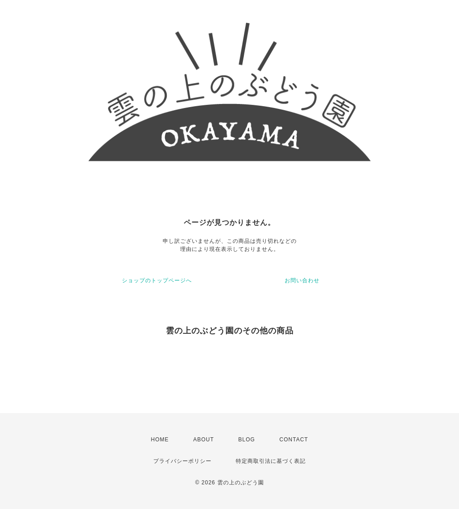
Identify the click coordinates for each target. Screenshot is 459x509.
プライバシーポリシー (182, 461)
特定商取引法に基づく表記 (271, 461)
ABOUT (203, 439)
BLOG (246, 439)
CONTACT (293, 439)
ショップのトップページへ (157, 280)
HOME (160, 439)
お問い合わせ (302, 280)
